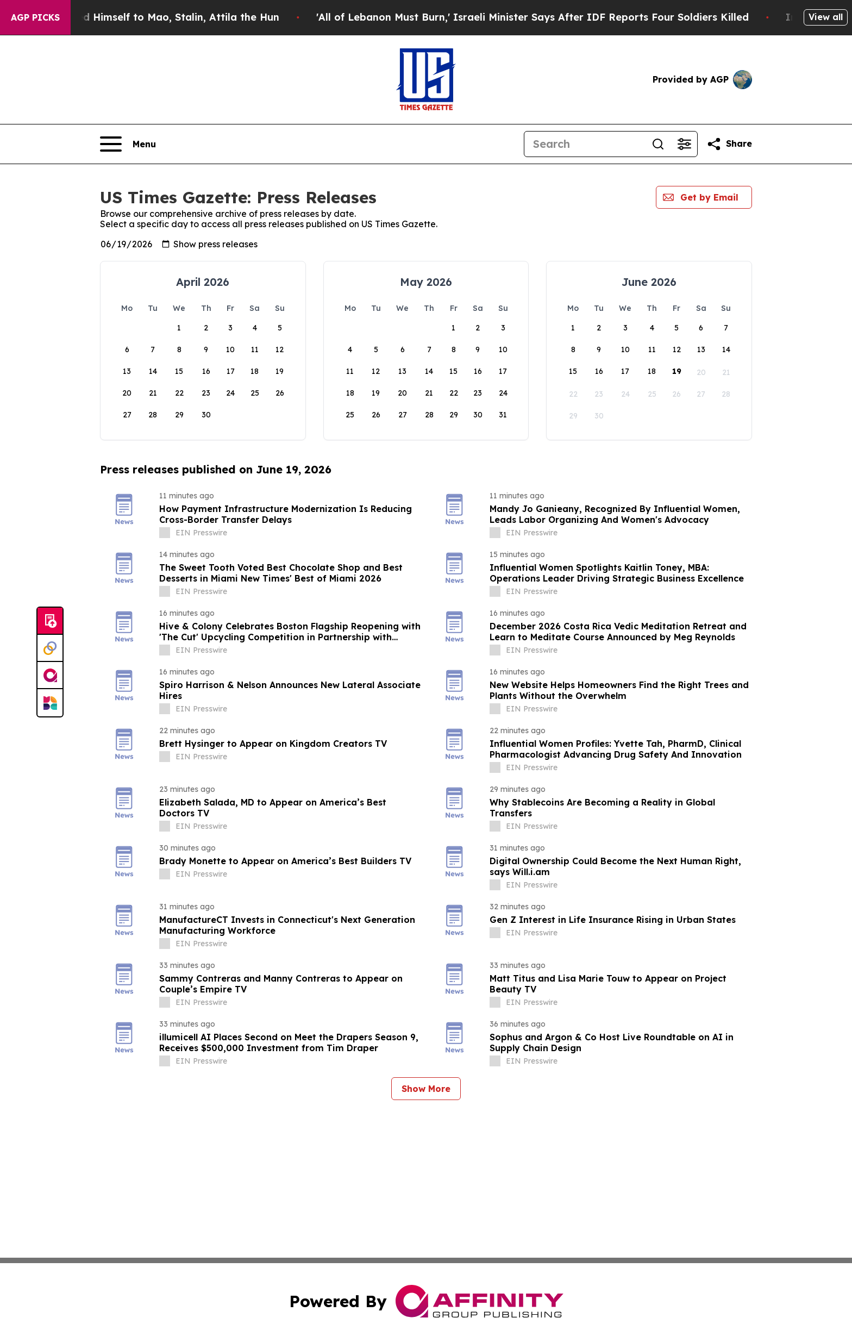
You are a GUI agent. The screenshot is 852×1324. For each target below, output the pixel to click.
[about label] (164, 532)
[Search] (584, 144)
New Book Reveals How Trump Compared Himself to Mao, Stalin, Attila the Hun (200, 17)
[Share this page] (729, 144)
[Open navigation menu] (128, 144)
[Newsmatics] (49, 702)
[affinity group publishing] (49, 675)
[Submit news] (49, 621)
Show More (426, 1088)
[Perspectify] (49, 648)
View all (826, 16)
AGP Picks (35, 17)
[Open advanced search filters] (684, 144)
